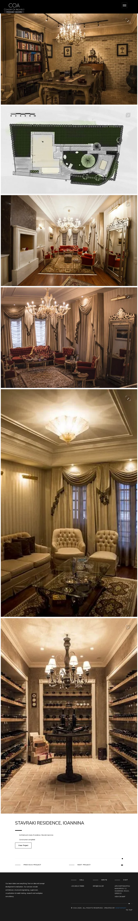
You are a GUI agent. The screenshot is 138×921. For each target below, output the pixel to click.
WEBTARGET (120, 908)
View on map (120, 897)
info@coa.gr (98, 886)
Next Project (84, 865)
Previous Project (32, 865)
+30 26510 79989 (77, 886)
